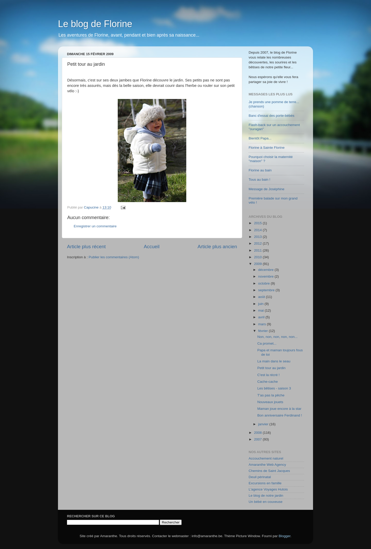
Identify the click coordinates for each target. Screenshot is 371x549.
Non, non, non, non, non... (277, 337)
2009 (258, 264)
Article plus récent (86, 246)
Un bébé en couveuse (265, 502)
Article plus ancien (217, 246)
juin (261, 304)
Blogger (285, 536)
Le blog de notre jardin (266, 495)
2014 (258, 230)
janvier (263, 424)
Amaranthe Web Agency (267, 465)
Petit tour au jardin (271, 368)
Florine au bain (260, 170)
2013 (258, 237)
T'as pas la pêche (270, 395)
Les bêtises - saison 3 (274, 388)
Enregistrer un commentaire (95, 226)
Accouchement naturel (266, 458)
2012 (258, 243)
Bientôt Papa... (260, 138)
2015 (258, 223)
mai (261, 310)
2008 (258, 433)
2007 (258, 439)
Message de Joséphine (266, 189)
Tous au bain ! (259, 179)
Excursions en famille (265, 483)
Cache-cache (267, 382)
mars (262, 324)
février (263, 331)
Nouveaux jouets (270, 402)
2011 (258, 250)
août (262, 297)
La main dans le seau (273, 361)
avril (262, 317)
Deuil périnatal (260, 477)
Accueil (151, 246)
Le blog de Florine (95, 24)
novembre (266, 276)
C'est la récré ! (268, 375)
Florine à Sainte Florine (267, 147)
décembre (266, 270)
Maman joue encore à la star (279, 409)
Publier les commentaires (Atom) (114, 257)
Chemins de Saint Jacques (269, 471)
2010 (258, 257)
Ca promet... (266, 343)
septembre (267, 290)
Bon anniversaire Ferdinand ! (279, 415)
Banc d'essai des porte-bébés (271, 116)
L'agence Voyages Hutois (268, 489)
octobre (264, 283)
